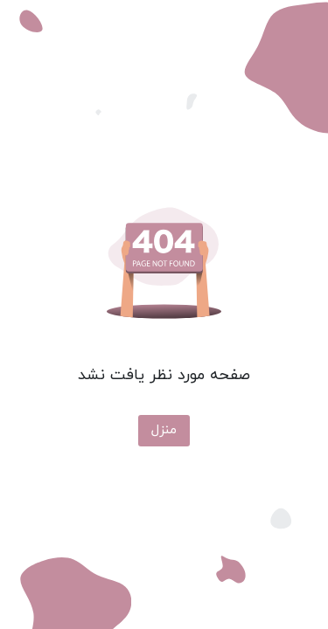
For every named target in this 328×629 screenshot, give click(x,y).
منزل (164, 430)
